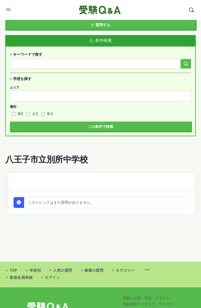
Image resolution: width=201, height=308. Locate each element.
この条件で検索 (100, 126)
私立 (47, 114)
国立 (18, 114)
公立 (32, 114)
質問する (100, 25)
